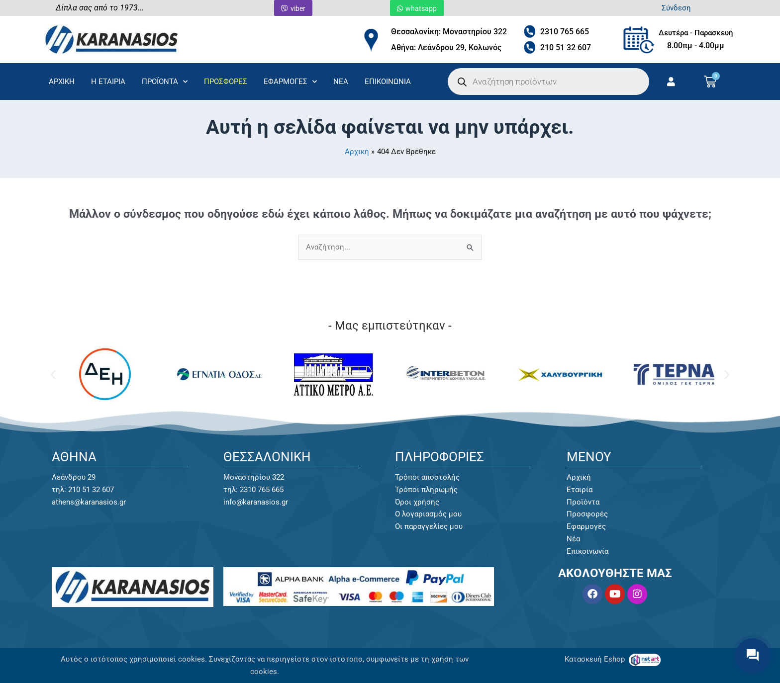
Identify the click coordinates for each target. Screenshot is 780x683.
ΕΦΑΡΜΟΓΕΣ (290, 81)
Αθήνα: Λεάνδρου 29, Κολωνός (446, 47)
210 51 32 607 (565, 47)
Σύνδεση (676, 7)
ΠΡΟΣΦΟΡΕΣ (225, 81)
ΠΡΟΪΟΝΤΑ (165, 81)
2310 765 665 (564, 31)
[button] (53, 374)
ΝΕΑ (340, 81)
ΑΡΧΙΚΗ (62, 81)
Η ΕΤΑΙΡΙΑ (108, 81)
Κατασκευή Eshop (596, 659)
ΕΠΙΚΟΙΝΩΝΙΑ (388, 81)
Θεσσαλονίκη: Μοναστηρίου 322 (449, 31)
